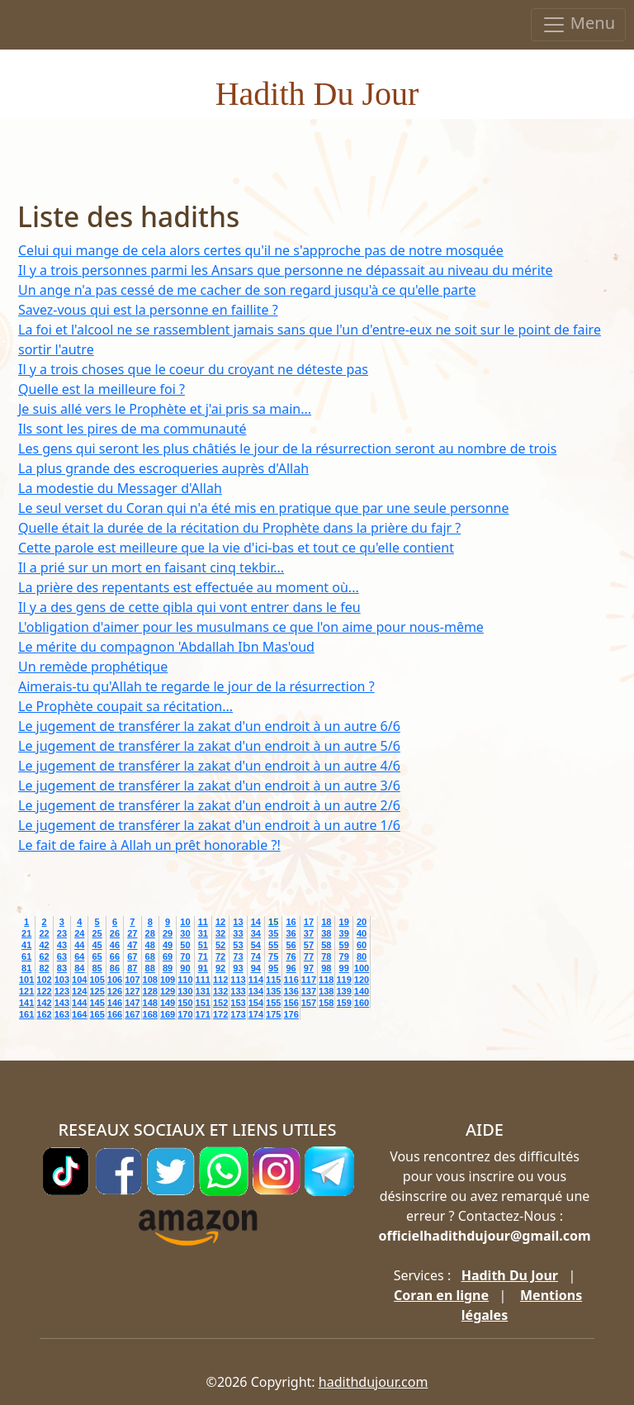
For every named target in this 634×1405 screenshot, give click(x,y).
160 (361, 1003)
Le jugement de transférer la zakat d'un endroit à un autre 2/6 (209, 805)
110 (184, 980)
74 (256, 956)
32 (220, 933)
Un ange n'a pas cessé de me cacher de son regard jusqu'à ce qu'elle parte (247, 290)
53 (238, 945)
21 (26, 933)
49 (168, 945)
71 (203, 956)
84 (79, 968)
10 (185, 922)
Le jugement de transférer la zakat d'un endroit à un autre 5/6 (209, 746)
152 (220, 1003)
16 (291, 922)
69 (168, 956)
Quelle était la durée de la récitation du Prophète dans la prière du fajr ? (239, 528)
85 (97, 968)
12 (220, 922)
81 (26, 968)
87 (132, 968)
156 (290, 1003)
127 (132, 991)
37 (309, 933)
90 (185, 968)
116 (290, 980)
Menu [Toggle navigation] (578, 24)
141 (26, 1003)
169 (167, 1014)
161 (26, 1014)
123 (61, 991)
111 (203, 980)
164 (79, 1014)
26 (115, 933)
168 (150, 1014)
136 (290, 991)
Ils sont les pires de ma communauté (132, 429)
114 (255, 980)
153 (237, 1003)
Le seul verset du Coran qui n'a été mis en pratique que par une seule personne (263, 508)
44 (79, 945)
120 (361, 980)
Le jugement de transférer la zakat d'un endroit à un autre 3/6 (209, 785)
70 (185, 956)
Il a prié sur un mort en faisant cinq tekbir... (151, 567)
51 (203, 945)
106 (114, 980)
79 (344, 956)
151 (203, 1003)
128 (150, 991)
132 (220, 991)
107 (132, 980)
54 (256, 945)
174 (255, 1014)
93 (238, 968)
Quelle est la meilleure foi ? (101, 389)
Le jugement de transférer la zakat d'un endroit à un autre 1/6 (209, 825)
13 (238, 922)
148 (150, 1003)
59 (344, 945)
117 (308, 980)
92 (220, 968)
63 (62, 956)
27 (132, 933)
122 (43, 991)
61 (26, 956)
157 (308, 1003)
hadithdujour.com (373, 1382)
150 (184, 1003)
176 (290, 1014)
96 (291, 968)
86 (115, 968)
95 (273, 968)
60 (362, 945)
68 (150, 956)
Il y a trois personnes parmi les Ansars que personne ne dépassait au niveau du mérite (285, 270)
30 (185, 933)
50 (185, 945)
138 (326, 991)
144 (79, 1003)
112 (220, 980)
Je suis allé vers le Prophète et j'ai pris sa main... (164, 409)
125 (96, 991)
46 (115, 945)
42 (44, 945)
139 (343, 991)
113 (237, 980)
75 (273, 956)
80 (362, 956)
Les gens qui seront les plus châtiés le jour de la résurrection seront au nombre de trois (287, 448)
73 (238, 956)
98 (326, 968)
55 (273, 945)
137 (308, 991)
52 (220, 945)
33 (238, 933)
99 (344, 968)
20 (362, 922)
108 (150, 980)
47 (132, 945)
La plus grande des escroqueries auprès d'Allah (163, 468)
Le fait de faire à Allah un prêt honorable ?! (149, 845)
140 (361, 991)
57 (309, 945)
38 (326, 933)
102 (43, 980)
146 (114, 1003)
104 (79, 980)
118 (326, 980)
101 (26, 980)
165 (96, 1014)
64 (79, 956)
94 (256, 968)
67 (132, 956)
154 (255, 1003)
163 (61, 1014)
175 (273, 1014)
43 (62, 945)
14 (256, 922)
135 (273, 991)
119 (343, 980)
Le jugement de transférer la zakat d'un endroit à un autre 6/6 (209, 726)
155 (273, 1003)
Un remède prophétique (93, 666)
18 (326, 922)
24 (79, 933)
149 (167, 1003)
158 (326, 1003)
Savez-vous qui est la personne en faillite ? (148, 310)
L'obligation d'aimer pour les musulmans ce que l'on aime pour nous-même (251, 627)
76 (291, 956)
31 (203, 933)
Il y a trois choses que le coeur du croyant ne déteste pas (193, 369)
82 (44, 968)
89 (168, 968)
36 (291, 933)
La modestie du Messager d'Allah (120, 488)
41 (26, 945)
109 (167, 980)
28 (150, 933)
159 (343, 1003)
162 (43, 1014)
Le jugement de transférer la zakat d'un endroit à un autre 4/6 (209, 766)
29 (168, 933)
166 (114, 1014)
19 (344, 922)
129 (167, 991)
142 (43, 1003)
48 (150, 945)
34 (256, 933)
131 (203, 991)
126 (114, 991)
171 (203, 1014)
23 (62, 933)
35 (273, 933)
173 (237, 1014)
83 (62, 968)
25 (97, 933)
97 (309, 968)
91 (203, 968)
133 (237, 991)
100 (361, 968)
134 (255, 991)
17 (309, 922)
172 (220, 1014)
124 (79, 991)
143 (61, 1003)
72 (220, 956)
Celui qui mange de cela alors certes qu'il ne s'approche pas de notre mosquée (261, 250)
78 (326, 956)
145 (96, 1003)
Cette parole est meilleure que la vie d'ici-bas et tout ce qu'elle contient (236, 548)
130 (184, 991)
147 (132, 1003)
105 (96, 980)
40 (362, 933)
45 (97, 945)
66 (115, 956)
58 (326, 945)
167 (132, 1014)
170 (184, 1014)
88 (150, 968)
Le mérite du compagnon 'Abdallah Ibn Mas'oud (166, 647)
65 (97, 956)
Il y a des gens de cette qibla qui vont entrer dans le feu (189, 607)
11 (203, 922)
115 (273, 980)
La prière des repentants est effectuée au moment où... (188, 587)
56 (291, 945)
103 (61, 980)
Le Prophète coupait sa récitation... (125, 706)
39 (344, 933)
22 (44, 933)
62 (44, 956)
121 (26, 991)
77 (309, 956)
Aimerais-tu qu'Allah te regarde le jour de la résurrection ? (196, 686)
